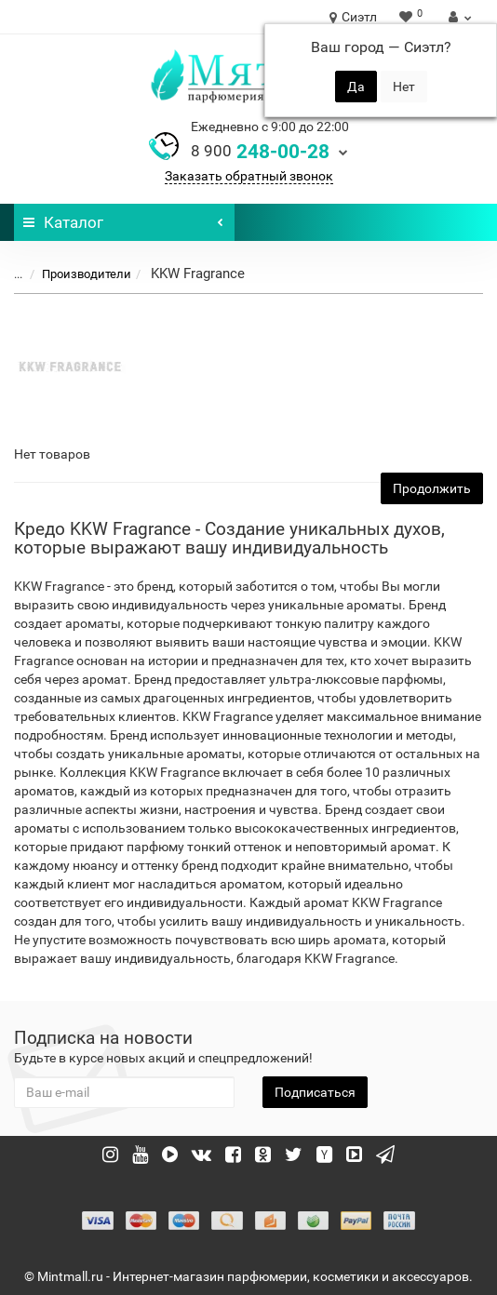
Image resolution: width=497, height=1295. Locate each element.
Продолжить (432, 488)
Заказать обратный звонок (249, 175)
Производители (75, 274)
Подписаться (315, 1092)
